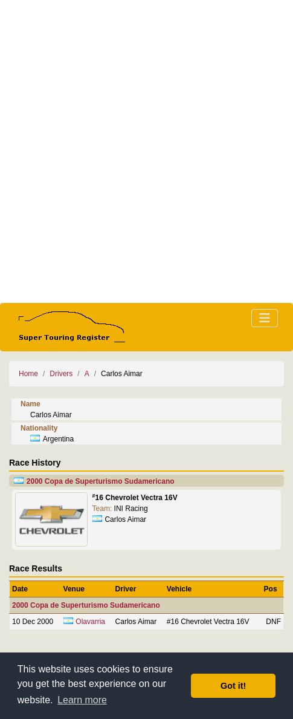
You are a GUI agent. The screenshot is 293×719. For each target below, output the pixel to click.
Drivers (61, 373)
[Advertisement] (146, 151)
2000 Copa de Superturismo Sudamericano (101, 481)
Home (28, 373)
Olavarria (90, 621)
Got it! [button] (233, 686)
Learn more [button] (82, 700)
